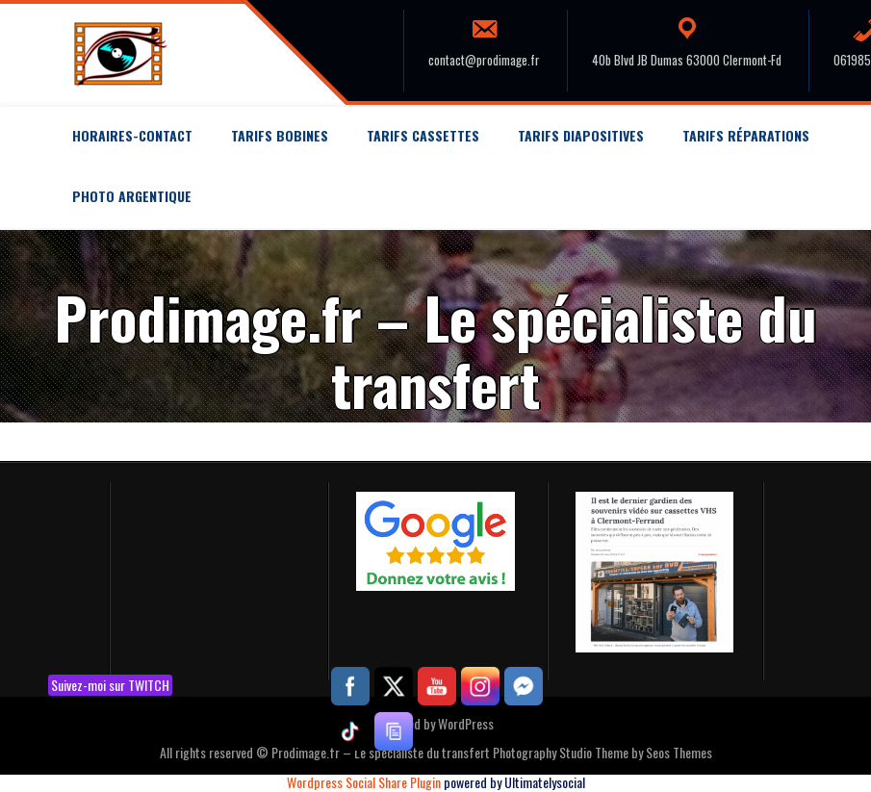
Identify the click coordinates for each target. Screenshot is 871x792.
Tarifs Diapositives (581, 135)
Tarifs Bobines (279, 135)
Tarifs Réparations (745, 135)
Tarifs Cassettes (423, 135)
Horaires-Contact (132, 135)
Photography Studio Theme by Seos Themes (602, 752)
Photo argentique (132, 196)
